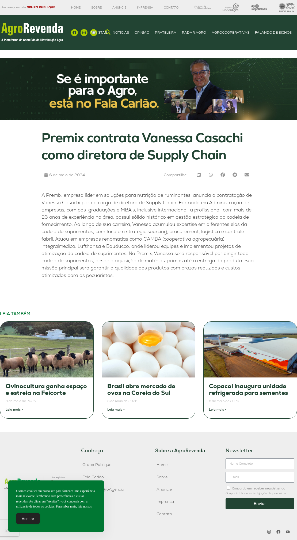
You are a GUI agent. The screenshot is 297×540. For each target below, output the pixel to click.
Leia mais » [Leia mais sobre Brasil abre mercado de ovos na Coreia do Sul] (116, 409)
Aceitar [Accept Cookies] (28, 519)
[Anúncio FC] (148, 118)
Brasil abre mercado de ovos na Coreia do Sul (141, 389)
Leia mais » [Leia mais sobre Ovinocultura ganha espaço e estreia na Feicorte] (14, 409)
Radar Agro (194, 32)
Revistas (98, 32)
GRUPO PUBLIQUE (41, 7)
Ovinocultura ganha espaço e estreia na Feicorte (46, 389)
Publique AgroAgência (103, 489)
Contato (171, 7)
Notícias (121, 32)
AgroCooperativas (230, 32)
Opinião (142, 32)
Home (76, 7)
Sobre (96, 7)
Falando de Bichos (273, 32)
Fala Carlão (93, 477)
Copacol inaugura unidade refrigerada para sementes (248, 389)
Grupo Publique (96, 464)
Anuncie (119, 7)
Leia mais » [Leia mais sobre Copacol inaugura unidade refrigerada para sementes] (217, 409)
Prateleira (165, 32)
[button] (199, 175)
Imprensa (145, 7)
